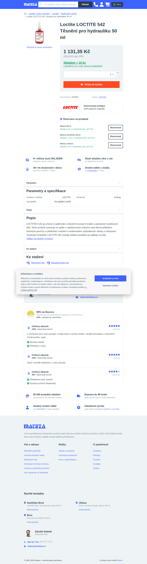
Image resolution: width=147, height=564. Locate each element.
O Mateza (97, 451)
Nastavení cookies (110, 286)
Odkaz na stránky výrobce (39, 238)
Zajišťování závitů (69, 14)
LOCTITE (102, 97)
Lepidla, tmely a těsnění (39, 14)
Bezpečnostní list (58, 263)
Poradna (96, 460)
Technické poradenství (68, 455)
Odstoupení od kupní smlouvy (36, 464)
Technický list (35, 263)
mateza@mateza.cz (87, 297)
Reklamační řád (30, 460)
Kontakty (96, 464)
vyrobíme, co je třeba (111, 409)
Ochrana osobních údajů (34, 455)
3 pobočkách (92, 171)
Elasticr (120, 560)
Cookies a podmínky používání (37, 468)
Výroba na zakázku (67, 451)
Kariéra (96, 468)
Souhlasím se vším (110, 278)
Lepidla (55, 14)
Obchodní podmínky (32, 451)
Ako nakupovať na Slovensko (36, 472)
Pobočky (96, 455)
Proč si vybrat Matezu (68, 460)
